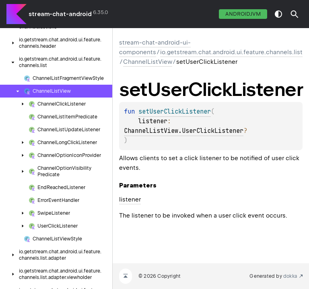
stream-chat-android (60, 14)
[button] (294, 14)
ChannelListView (147, 61)
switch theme (278, 14)
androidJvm (243, 14)
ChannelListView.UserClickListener (183, 131)
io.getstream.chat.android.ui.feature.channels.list (231, 52)
